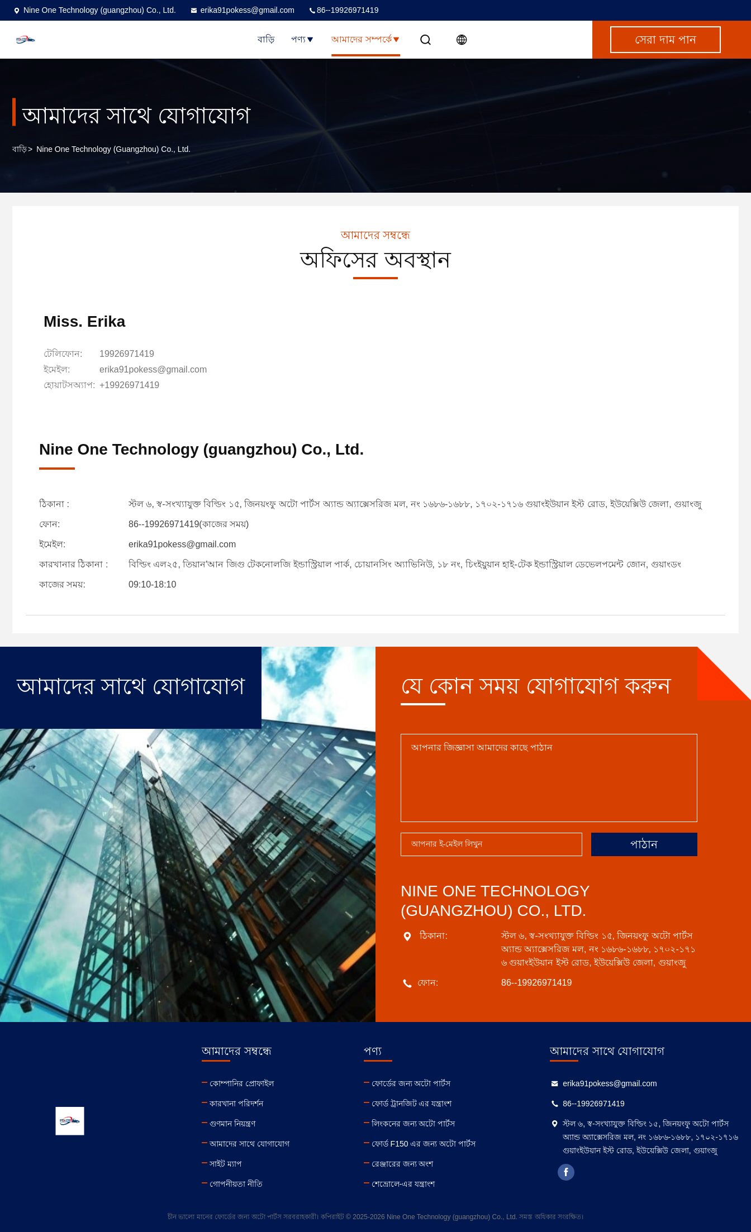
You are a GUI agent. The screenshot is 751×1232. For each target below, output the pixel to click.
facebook (566, 1172)
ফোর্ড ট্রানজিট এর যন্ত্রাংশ (412, 1103)
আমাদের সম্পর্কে (365, 39)
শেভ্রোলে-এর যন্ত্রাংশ (403, 1184)
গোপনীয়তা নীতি (236, 1184)
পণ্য (303, 39)
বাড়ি (266, 39)
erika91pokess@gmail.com (241, 10)
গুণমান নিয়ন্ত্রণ (232, 1123)
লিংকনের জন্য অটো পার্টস (413, 1123)
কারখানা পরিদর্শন (236, 1103)
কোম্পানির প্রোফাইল (242, 1083)
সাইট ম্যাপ (226, 1163)
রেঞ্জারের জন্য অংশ (403, 1163)
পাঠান (644, 844)
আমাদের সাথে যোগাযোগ (249, 1143)
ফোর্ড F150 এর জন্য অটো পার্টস (424, 1143)
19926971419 (126, 354)
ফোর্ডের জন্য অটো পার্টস (411, 1083)
